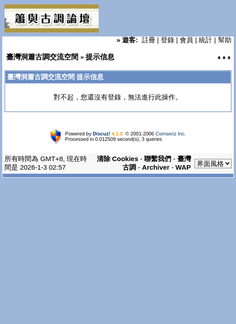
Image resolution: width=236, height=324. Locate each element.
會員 (186, 40)
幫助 (224, 40)
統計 (205, 40)
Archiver (155, 167)
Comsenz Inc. (170, 133)
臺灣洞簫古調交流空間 (42, 57)
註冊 (148, 40)
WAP (183, 167)
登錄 (167, 40)
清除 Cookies (118, 158)
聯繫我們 (157, 158)
